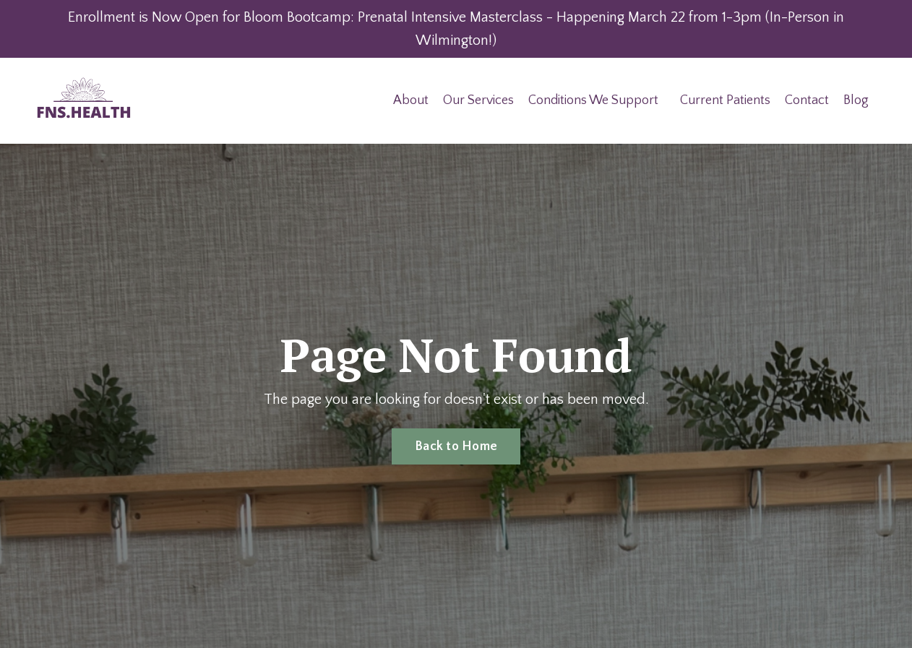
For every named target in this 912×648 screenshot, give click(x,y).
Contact (807, 100)
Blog (856, 100)
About (411, 100)
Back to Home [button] (456, 446)
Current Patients (725, 100)
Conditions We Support (593, 100)
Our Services (478, 100)
